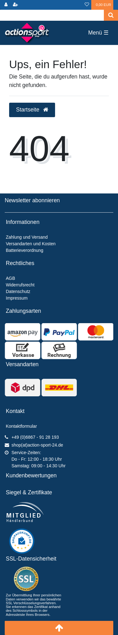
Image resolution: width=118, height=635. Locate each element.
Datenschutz (18, 291)
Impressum (17, 298)
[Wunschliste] (86, 5)
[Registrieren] (15, 5)
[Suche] (111, 15)
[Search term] (52, 15)
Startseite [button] (32, 109)
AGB (10, 278)
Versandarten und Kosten (31, 243)
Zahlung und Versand (27, 237)
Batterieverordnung (24, 250)
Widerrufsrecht (20, 284)
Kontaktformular (21, 426)
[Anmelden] (6, 5)
